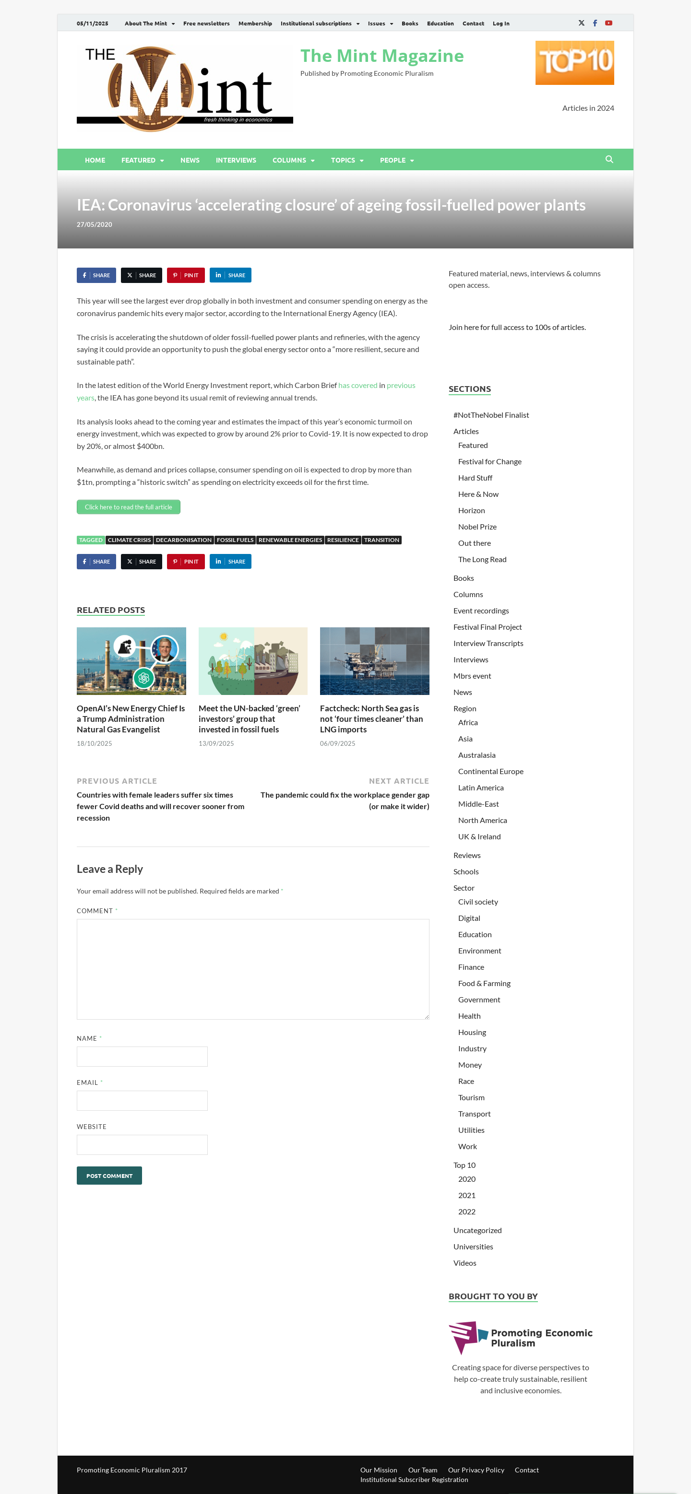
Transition (381, 539)
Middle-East (478, 803)
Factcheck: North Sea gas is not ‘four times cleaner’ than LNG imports (371, 718)
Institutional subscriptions (316, 23)
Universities (473, 1246)
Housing (472, 1031)
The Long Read (482, 559)
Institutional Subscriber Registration (414, 1479)
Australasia (477, 754)
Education (440, 23)
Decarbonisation (184, 539)
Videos (465, 1262)
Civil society (478, 901)
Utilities (471, 1129)
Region (465, 708)
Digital (469, 917)
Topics (343, 159)
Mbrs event (472, 675)
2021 (467, 1195)
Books (410, 23)
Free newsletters (206, 23)
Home (95, 159)
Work (467, 1146)
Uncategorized (477, 1230)
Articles (466, 430)
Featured (138, 159)
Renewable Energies (290, 539)
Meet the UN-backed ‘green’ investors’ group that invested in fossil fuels (249, 718)
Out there (474, 542)
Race (466, 1080)
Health (469, 1015)
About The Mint (146, 23)
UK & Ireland (479, 836)
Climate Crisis (129, 539)
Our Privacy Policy (476, 1470)
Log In (501, 23)
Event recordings (481, 610)
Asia (465, 738)
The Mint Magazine (382, 55)
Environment (479, 950)
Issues (376, 23)
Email (90, 1082)
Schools (466, 871)
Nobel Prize (477, 526)
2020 (467, 1178)
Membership (255, 23)
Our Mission (378, 1470)
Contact (473, 23)
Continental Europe (491, 771)
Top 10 (464, 1164)
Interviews (236, 159)
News (190, 159)
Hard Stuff (475, 477)
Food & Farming (484, 983)
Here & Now (478, 493)
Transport (474, 1113)
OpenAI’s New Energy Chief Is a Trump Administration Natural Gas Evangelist (131, 718)
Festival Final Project (487, 626)
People (392, 159)
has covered (358, 384)
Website (92, 1126)
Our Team (423, 1470)
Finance (471, 966)
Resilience (343, 539)
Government (479, 999)
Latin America (481, 787)
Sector (464, 887)
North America (482, 819)
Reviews (467, 854)
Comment (97, 911)
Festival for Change (490, 461)
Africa (468, 722)
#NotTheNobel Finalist (491, 414)
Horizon (471, 510)
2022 (467, 1211)
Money (470, 1064)
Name (89, 1038)
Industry (472, 1048)
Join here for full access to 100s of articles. (517, 326)
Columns (289, 159)
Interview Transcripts (488, 642)
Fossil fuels (235, 539)
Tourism (471, 1097)
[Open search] (609, 160)
